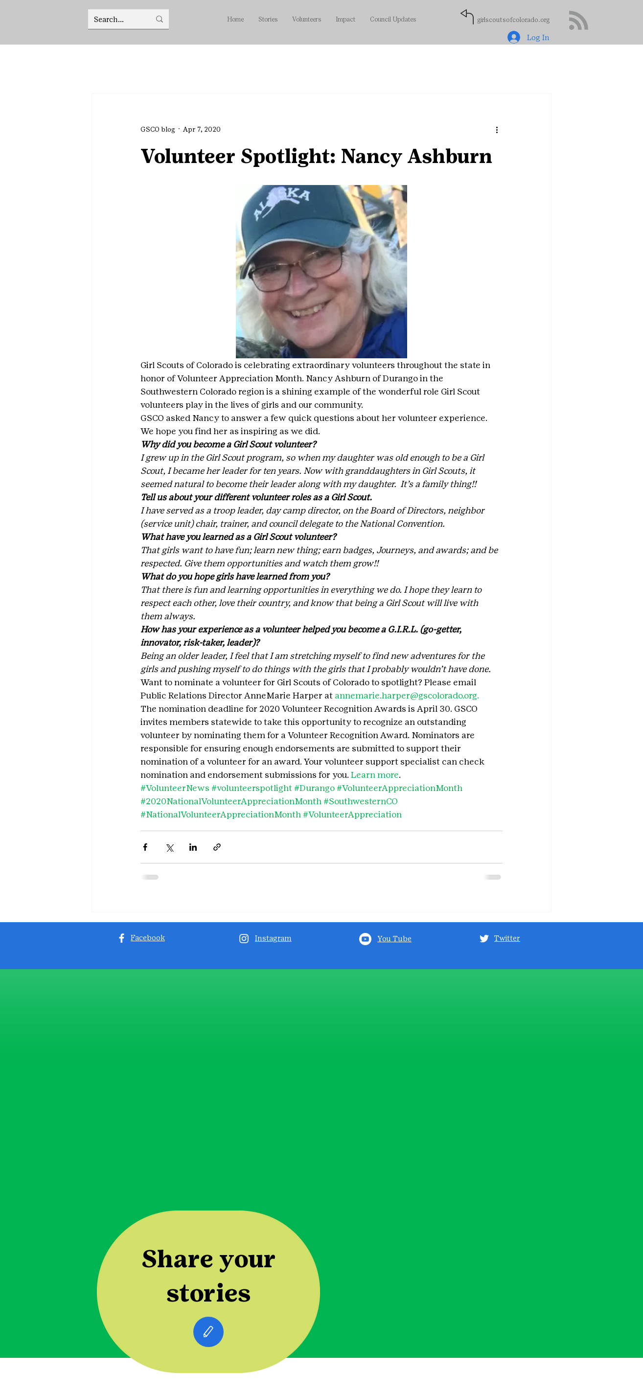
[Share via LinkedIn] (193, 847)
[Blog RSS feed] (578, 21)
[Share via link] (217, 847)
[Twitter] (484, 938)
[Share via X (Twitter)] (169, 847)
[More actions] (497, 129)
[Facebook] (121, 938)
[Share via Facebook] (145, 847)
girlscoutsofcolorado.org (513, 19)
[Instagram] (244, 938)
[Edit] (208, 1332)
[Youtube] (365, 939)
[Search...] (115, 19)
